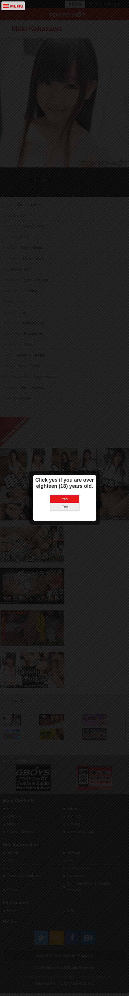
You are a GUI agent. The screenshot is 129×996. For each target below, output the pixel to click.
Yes (64, 476)
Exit (64, 484)
